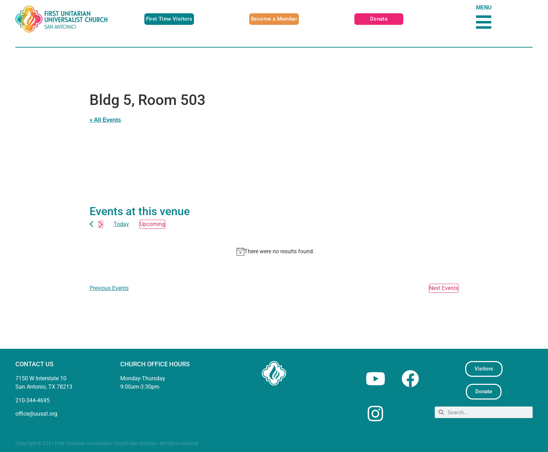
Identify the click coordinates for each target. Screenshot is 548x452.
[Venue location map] (182, 159)
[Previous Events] (91, 224)
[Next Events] (101, 224)
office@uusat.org (36, 413)
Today (121, 224)
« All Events (105, 120)
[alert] (275, 251)
